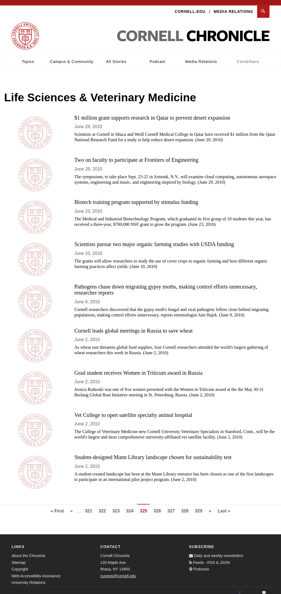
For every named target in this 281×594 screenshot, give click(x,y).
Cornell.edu (190, 7)
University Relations (29, 578)
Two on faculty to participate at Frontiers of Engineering (136, 155)
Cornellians (248, 57)
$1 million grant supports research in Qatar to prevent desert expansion (152, 113)
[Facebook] (239, 588)
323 (117, 506)
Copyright (20, 565)
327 (172, 506)
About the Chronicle (28, 551)
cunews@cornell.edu (118, 571)
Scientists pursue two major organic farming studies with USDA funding (154, 240)
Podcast (157, 57)
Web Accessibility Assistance (36, 571)
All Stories (116, 57)
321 (90, 506)
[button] (263, 7)
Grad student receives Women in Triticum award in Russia (138, 368)
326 (159, 506)
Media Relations (233, 7)
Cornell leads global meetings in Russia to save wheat (133, 326)
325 (145, 508)
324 (131, 506)
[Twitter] (251, 588)
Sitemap (19, 558)
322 (104, 506)
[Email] (263, 588)
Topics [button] (28, 57)
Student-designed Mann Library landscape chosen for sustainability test (153, 453)
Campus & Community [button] (72, 57)
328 (186, 506)
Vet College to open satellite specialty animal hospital (133, 411)
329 (200, 506)
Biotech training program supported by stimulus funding (136, 198)
